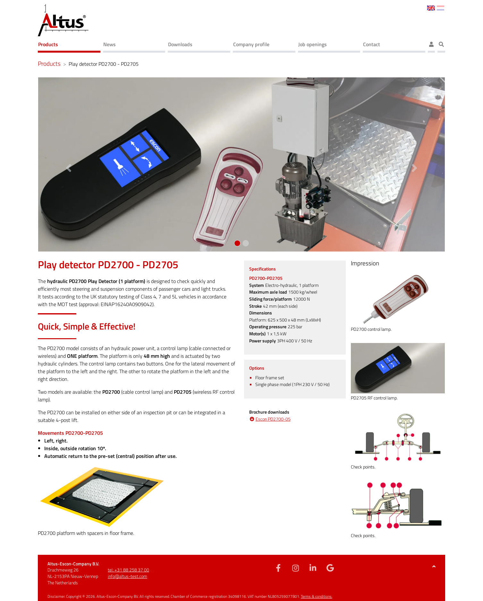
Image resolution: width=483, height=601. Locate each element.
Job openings (312, 44)
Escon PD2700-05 (273, 419)
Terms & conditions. (316, 596)
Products (48, 44)
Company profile (251, 44)
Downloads (180, 44)
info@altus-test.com (127, 576)
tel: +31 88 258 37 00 (128, 569)
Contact (371, 44)
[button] (68, 164)
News (109, 44)
